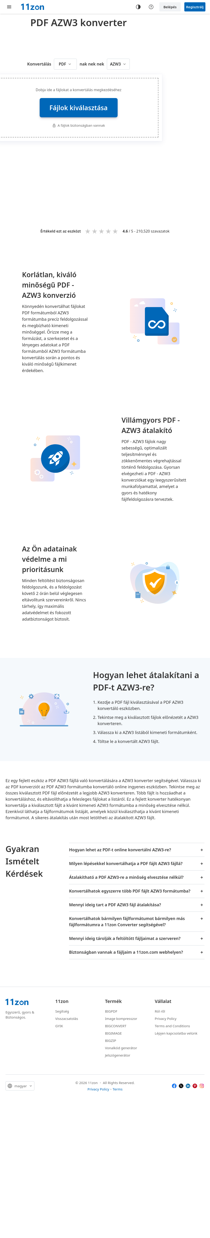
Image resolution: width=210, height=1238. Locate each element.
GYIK (59, 1026)
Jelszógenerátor (117, 1055)
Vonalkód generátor (121, 1048)
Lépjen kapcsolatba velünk (176, 1033)
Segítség (62, 1011)
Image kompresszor (121, 1018)
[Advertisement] (123, 178)
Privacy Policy (166, 1018)
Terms (117, 1089)
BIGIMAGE (113, 1033)
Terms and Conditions (172, 1026)
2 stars (94, 231)
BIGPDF (111, 1011)
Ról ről (160, 1011)
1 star (88, 231)
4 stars (108, 231)
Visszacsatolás (66, 1018)
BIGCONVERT (115, 1026)
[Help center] (151, 6)
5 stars (115, 231)
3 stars (101, 231)
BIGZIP (110, 1040)
